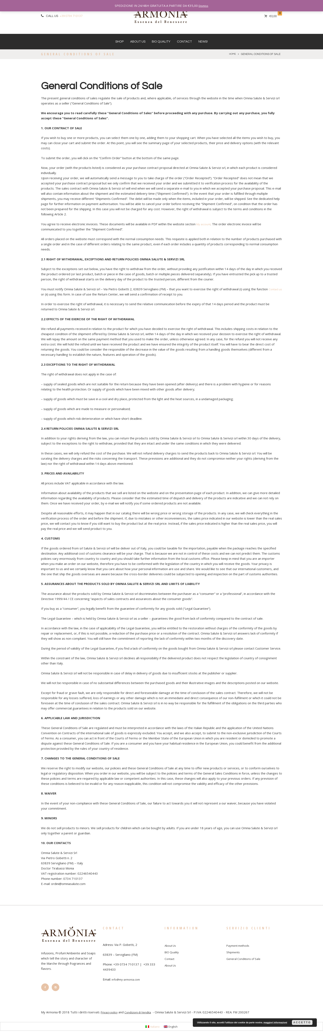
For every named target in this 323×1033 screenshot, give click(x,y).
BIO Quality (161, 41)
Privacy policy (110, 1014)
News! (203, 41)
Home (232, 54)
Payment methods (239, 945)
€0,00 (273, 16)
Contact (184, 41)
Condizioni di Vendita (141, 1014)
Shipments (233, 952)
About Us (137, 41)
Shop (119, 41)
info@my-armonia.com (127, 979)
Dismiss (203, 6)
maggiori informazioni (275, 1022)
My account (204, 224)
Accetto (302, 1022)
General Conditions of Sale (244, 958)
